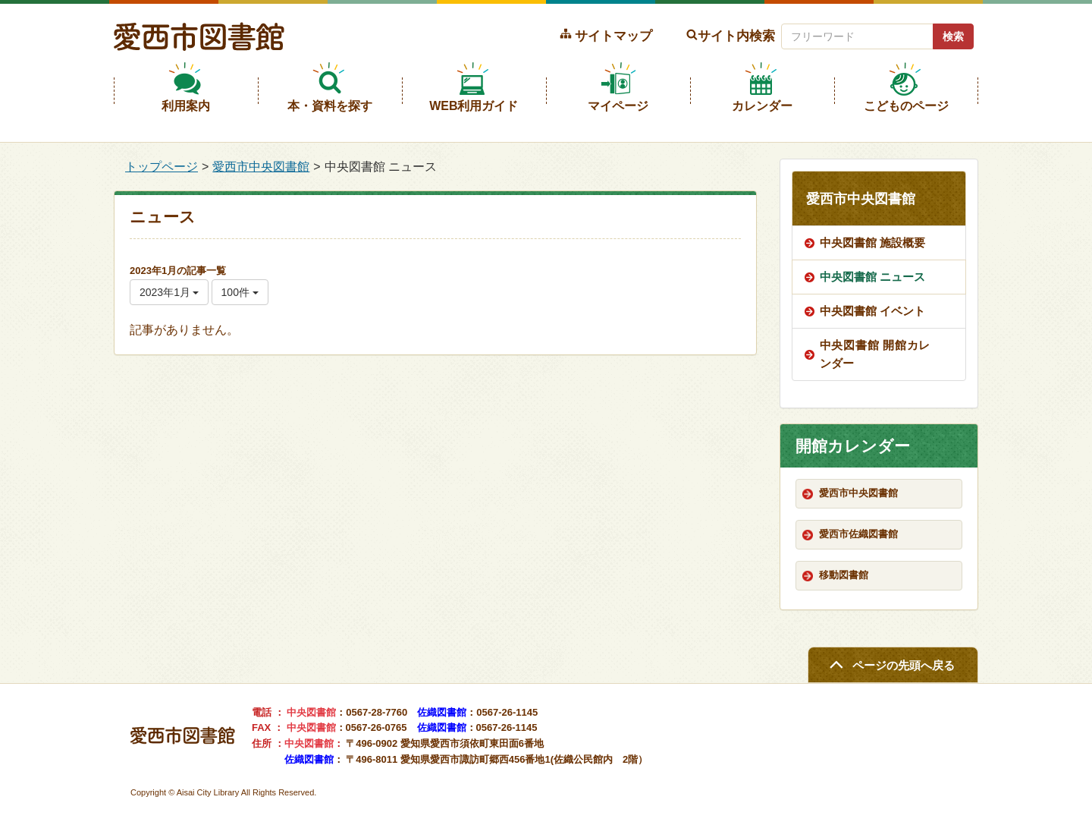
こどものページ (906, 105)
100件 (240, 292)
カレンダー (762, 105)
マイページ (618, 105)
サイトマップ (613, 35)
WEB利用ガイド (473, 105)
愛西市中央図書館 (260, 166)
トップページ (161, 166)
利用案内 (186, 105)
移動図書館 (843, 575)
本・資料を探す (329, 105)
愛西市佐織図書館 (858, 534)
